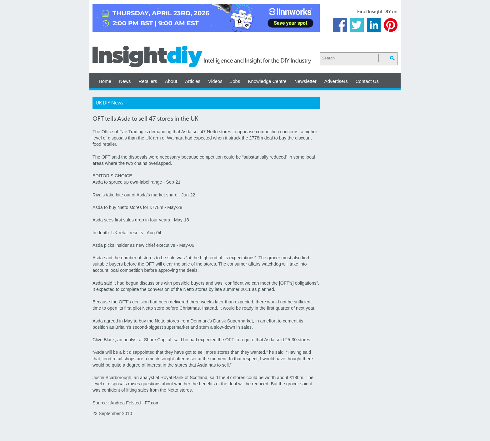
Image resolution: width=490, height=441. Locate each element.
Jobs (235, 81)
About (171, 81)
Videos (215, 81)
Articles (192, 81)
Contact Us (367, 81)
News (125, 81)
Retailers (148, 81)
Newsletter (305, 81)
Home (105, 81)
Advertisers (336, 81)
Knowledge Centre (267, 81)
